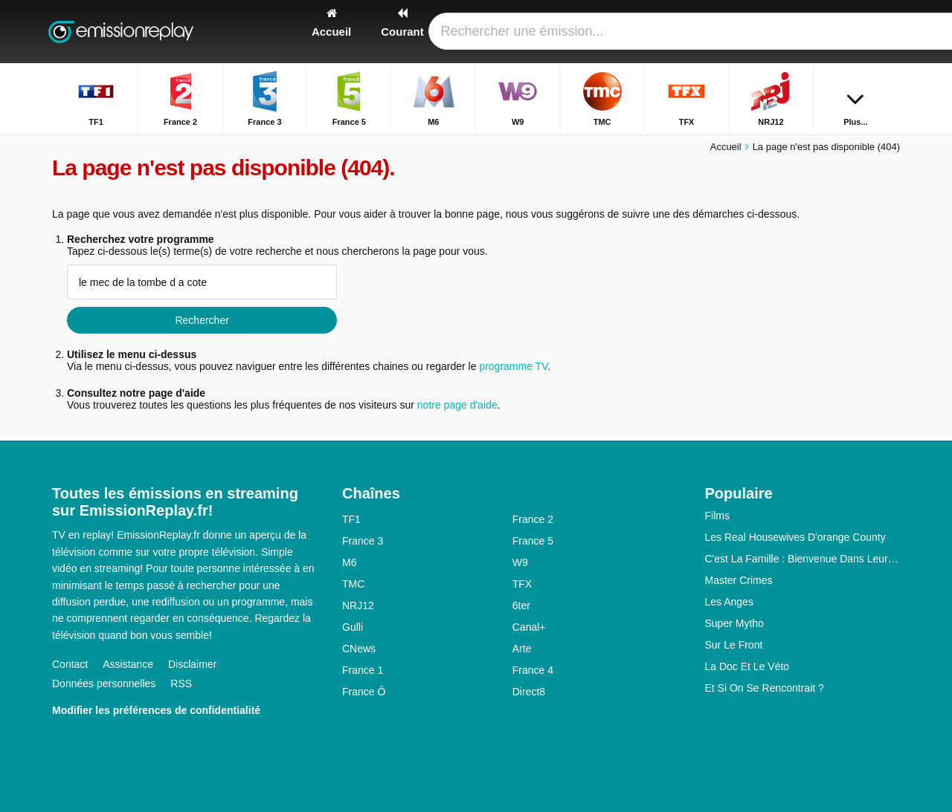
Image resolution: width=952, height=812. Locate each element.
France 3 (362, 541)
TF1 (351, 519)
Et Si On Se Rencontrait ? (764, 688)
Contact (70, 664)
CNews (359, 649)
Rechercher (201, 320)
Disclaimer (192, 664)
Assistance (128, 664)
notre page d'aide (456, 405)
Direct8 (528, 692)
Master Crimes (739, 580)
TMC (353, 584)
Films (717, 516)
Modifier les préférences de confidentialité (156, 710)
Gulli (352, 627)
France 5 (532, 541)
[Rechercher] (883, 31)
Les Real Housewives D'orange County (795, 537)
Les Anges (729, 602)
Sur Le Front (734, 645)
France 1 (362, 670)
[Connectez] (833, 31)
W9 (520, 562)
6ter (521, 605)
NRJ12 (358, 605)
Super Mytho (734, 623)
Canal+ (529, 627)
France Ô (363, 692)
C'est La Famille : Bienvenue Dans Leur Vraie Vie (803, 559)
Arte (522, 649)
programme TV (513, 366)
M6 (349, 562)
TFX (522, 584)
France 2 (532, 519)
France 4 (532, 670)
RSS (181, 683)
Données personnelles (103, 683)
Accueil (726, 146)
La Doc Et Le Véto (747, 666)
